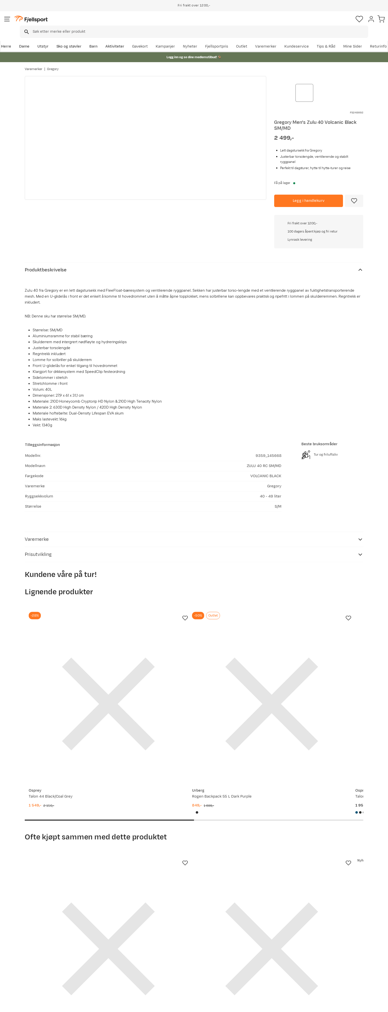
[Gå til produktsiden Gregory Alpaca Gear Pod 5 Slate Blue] (238, 783)
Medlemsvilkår (180, 955)
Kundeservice (351, 38)
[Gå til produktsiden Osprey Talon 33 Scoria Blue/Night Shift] (238, 611)
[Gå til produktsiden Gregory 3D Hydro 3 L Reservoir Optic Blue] (62, 783)
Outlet (296, 38)
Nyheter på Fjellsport (116, 947)
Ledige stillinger (181, 962)
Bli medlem (343, 896)
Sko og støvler (93, 38)
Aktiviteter (138, 38)
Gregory (53, 64)
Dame (48, 38)
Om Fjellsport (179, 939)
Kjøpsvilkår (356, 1005)
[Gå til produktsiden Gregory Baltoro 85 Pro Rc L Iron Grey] (325, 611)
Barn (117, 38)
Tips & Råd (39, 962)
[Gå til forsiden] (50, 23)
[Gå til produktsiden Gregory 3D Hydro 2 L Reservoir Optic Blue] (150, 783)
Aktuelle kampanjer (115, 939)
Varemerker (320, 38)
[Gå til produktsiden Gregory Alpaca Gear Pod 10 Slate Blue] (325, 783)
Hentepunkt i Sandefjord (51, 970)
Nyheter (245, 38)
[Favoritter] (329, 23)
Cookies (378, 1005)
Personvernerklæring (325, 1005)
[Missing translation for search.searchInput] (101, 23)
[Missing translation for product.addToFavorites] (354, 192)
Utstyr (67, 38)
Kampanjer (220, 38)
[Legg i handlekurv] (308, 192)
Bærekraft (176, 970)
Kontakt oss (40, 978)
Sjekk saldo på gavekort (50, 947)
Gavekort (106, 962)
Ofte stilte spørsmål (47, 939)
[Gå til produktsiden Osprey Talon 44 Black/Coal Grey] (62, 611)
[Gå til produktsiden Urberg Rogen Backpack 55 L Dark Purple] (150, 611)
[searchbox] (204, 23)
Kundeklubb (177, 947)
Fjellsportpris (271, 38)
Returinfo (38, 955)
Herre (30, 38)
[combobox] (198, 23)
